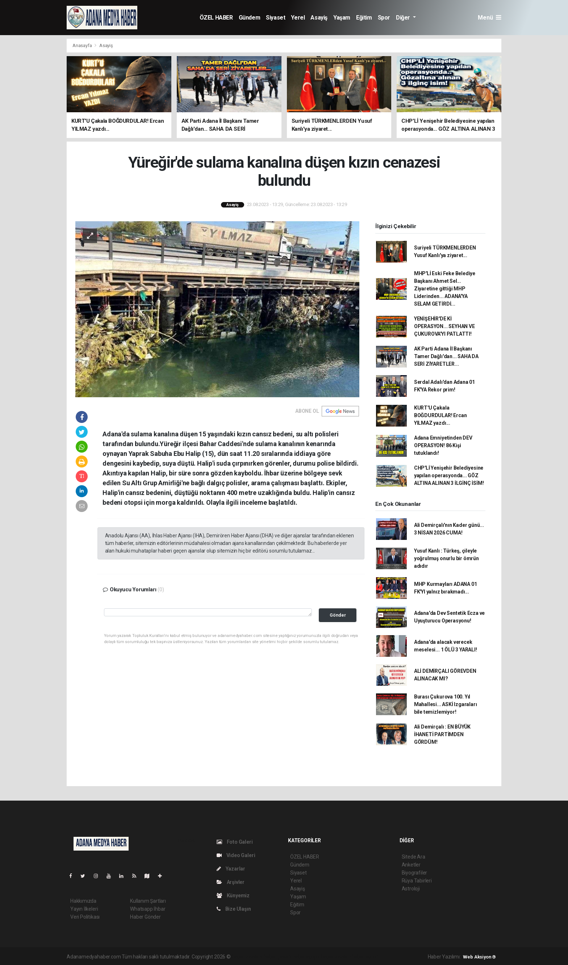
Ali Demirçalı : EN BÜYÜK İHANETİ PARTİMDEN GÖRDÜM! (442, 734)
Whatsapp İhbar (147, 909)
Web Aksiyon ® (479, 957)
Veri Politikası (85, 917)
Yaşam (341, 17)
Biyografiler (414, 873)
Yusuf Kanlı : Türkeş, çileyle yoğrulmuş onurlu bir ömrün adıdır (446, 558)
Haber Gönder (145, 917)
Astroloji (411, 888)
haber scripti (306, 957)
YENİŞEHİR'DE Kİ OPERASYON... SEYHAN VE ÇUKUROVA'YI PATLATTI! (444, 326)
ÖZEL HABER (216, 17)
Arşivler (231, 882)
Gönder (338, 615)
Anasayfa (82, 45)
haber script (365, 957)
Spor (384, 17)
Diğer (404, 17)
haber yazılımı (247, 957)
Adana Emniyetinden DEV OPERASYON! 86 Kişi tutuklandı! (443, 445)
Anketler (411, 865)
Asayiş (318, 17)
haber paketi (278, 957)
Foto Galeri (235, 842)
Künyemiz (233, 895)
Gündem (249, 17)
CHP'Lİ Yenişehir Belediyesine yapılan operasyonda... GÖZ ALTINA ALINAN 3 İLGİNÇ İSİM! (449, 475)
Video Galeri (236, 855)
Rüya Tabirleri (417, 881)
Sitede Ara (413, 857)
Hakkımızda (83, 901)
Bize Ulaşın (234, 909)
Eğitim (364, 17)
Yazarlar (231, 869)
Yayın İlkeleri (84, 909)
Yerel (298, 17)
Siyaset (275, 17)
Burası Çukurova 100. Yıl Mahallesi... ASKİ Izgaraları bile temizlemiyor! (445, 704)
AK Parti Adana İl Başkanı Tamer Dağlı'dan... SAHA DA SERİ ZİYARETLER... (446, 356)
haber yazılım (336, 957)
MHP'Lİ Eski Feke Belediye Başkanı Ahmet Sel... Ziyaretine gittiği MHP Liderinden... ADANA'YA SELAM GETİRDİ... (444, 288)
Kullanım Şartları (148, 901)
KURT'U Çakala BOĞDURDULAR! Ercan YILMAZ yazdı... (440, 415)
